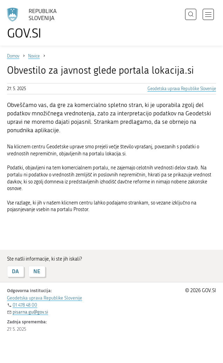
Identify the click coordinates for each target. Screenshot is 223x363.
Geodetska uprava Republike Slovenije (181, 88)
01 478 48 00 (25, 305)
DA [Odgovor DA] (15, 271)
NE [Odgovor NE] (36, 271)
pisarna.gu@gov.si (30, 312)
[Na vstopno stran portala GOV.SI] (35, 24)
